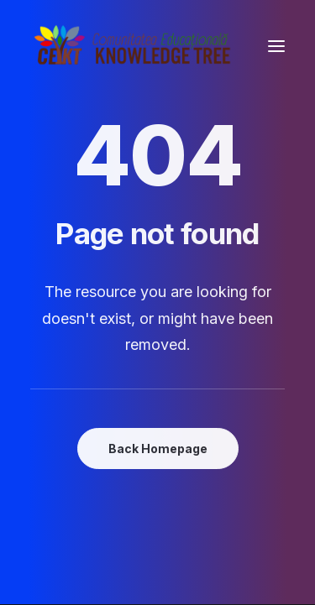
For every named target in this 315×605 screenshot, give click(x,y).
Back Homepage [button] (157, 448)
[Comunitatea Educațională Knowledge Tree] (135, 46)
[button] (276, 45)
